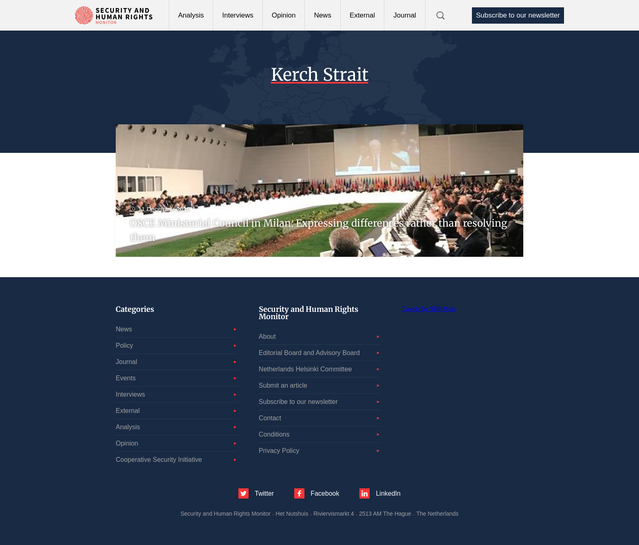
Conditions (274, 434)
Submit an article (283, 385)
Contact (270, 418)
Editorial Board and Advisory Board (309, 352)
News (322, 15)
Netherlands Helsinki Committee (305, 369)
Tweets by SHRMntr (429, 308)
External (362, 15)
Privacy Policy (279, 450)
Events (126, 378)
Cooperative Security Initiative (159, 459)
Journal (404, 15)
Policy (124, 345)
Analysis (191, 15)
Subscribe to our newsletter (518, 15)
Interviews (237, 15)
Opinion (284, 15)
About (267, 336)
